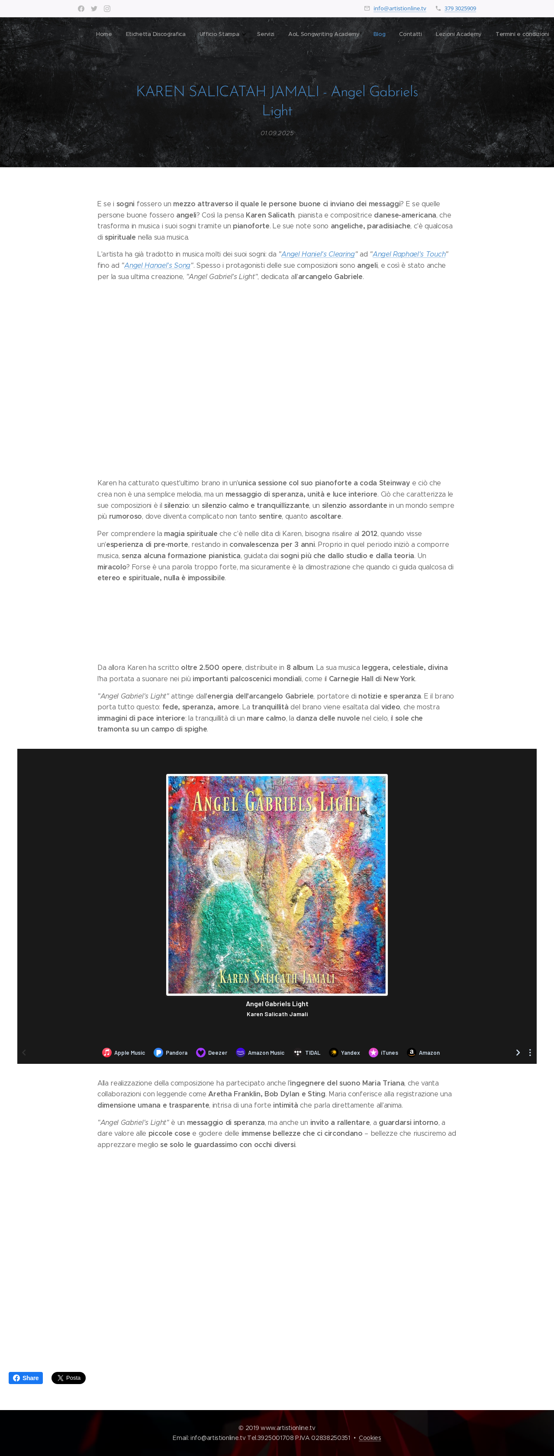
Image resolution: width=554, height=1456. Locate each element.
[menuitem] (231, 35)
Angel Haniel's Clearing (318, 254)
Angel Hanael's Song (157, 265)
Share (26, 1378)
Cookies (370, 1438)
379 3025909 (460, 8)
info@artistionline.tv (400, 8)
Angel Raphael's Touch (409, 254)
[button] (398, 35)
